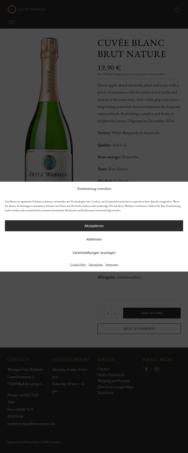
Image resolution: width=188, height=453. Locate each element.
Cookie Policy (78, 264)
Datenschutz (96, 264)
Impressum (112, 264)
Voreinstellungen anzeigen (94, 253)
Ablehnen (94, 239)
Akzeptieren (94, 226)
